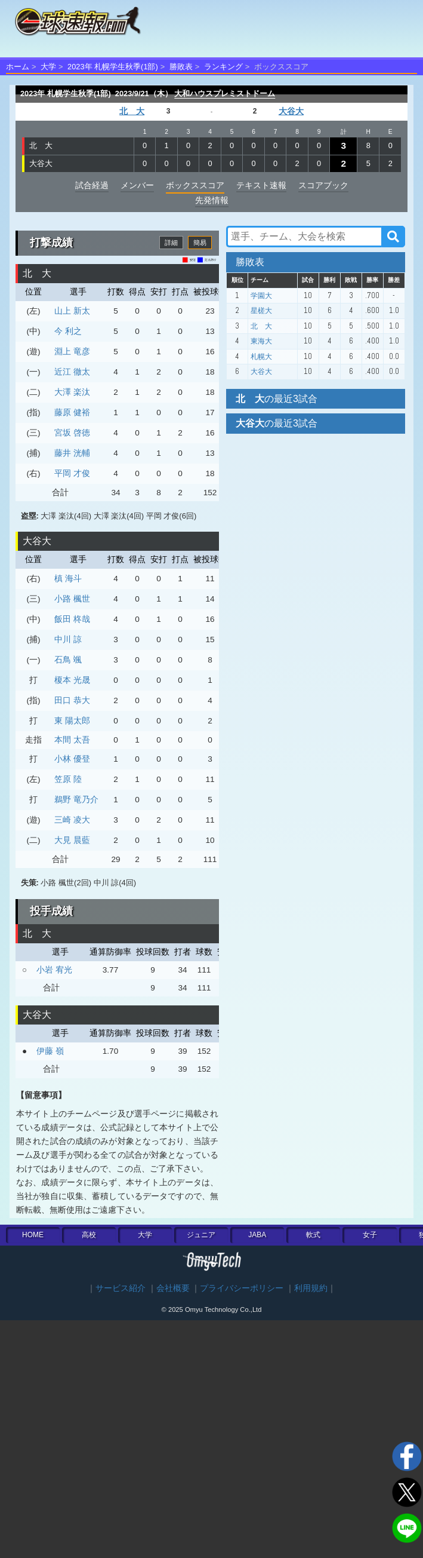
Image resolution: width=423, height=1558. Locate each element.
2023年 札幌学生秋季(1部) (112, 66)
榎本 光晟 (72, 680)
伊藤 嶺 (50, 1051)
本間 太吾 (72, 739)
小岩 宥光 (54, 969)
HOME (33, 1235)
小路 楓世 (72, 598)
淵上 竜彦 (72, 351)
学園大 (261, 296)
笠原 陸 (68, 779)
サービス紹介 (120, 1288)
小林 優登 (72, 758)
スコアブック (323, 185)
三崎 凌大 (72, 819)
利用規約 (311, 1288)
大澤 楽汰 (72, 392)
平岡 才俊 (72, 473)
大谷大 (291, 111)
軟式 (313, 1235)
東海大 (261, 341)
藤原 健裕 (72, 412)
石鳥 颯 (68, 659)
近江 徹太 (72, 371)
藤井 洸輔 (72, 453)
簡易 (199, 242)
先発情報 (212, 200)
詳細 (171, 242)
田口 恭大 (72, 700)
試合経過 (92, 185)
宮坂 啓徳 (72, 432)
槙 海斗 (68, 578)
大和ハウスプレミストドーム (224, 93)
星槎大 (261, 310)
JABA (257, 1235)
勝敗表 (181, 66)
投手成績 (51, 911)
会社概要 (173, 1288)
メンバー (137, 185)
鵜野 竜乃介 (76, 799)
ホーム (17, 66)
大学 (48, 66)
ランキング (223, 66)
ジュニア (201, 1235)
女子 (370, 1235)
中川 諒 (68, 639)
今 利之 (68, 331)
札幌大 (261, 356)
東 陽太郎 (72, 720)
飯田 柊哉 (72, 619)
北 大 (131, 111)
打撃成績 (51, 243)
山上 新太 (72, 310)
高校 (89, 1235)
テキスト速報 (261, 185)
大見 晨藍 (72, 840)
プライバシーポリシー (241, 1288)
